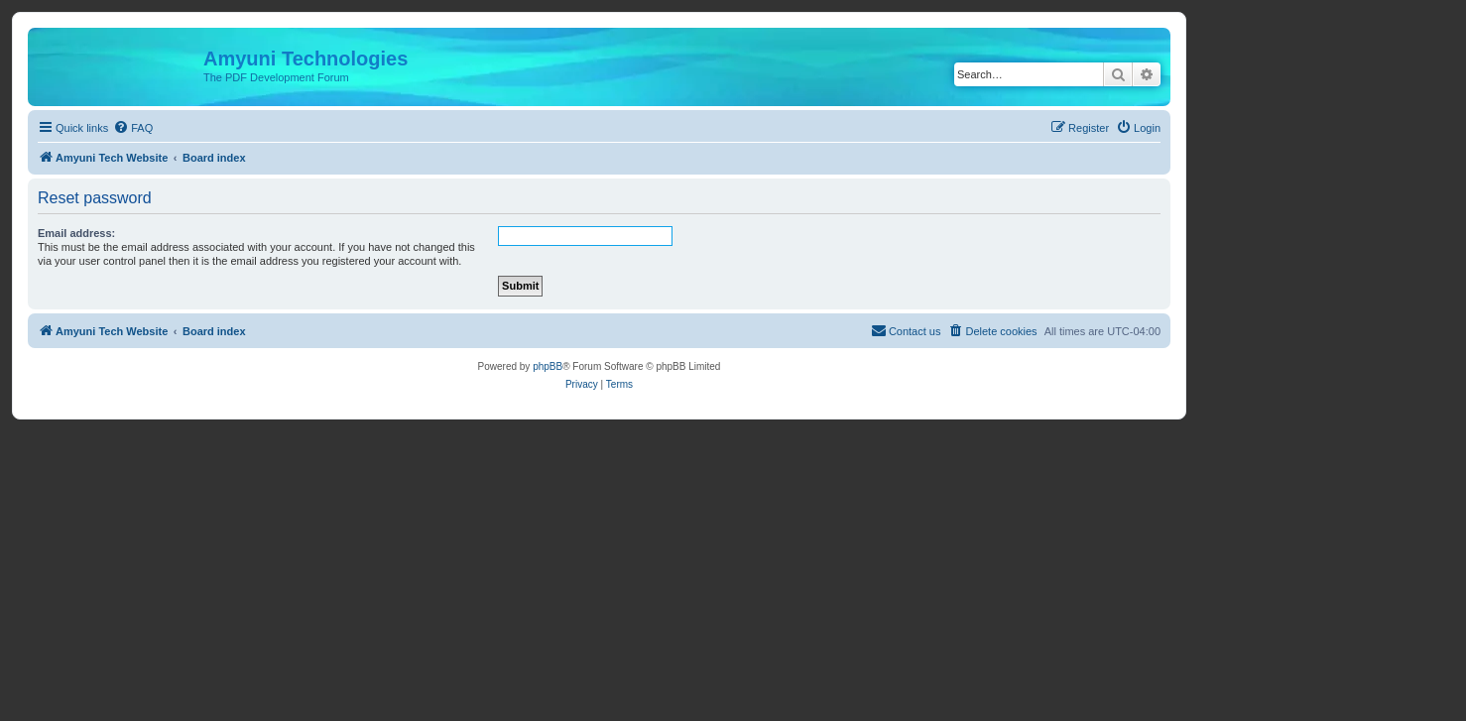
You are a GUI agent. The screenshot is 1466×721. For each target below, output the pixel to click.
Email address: (76, 233)
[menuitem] (133, 128)
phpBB (547, 366)
